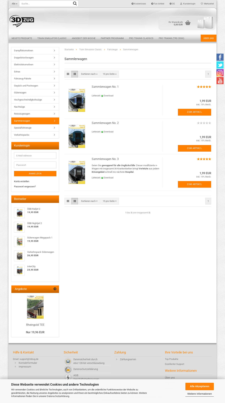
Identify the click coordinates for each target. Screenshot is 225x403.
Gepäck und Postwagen (26, 85)
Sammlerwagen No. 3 (105, 159)
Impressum (25, 366)
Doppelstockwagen (24, 57)
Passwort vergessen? (25, 186)
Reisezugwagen (22, 113)
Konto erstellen (21, 181)
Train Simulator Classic (51, 38)
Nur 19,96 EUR (35, 332)
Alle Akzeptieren (199, 386)
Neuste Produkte (22, 38)
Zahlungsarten (128, 359)
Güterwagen (20, 92)
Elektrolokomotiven (23, 64)
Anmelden (35, 173)
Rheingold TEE (35, 324)
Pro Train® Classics (141, 38)
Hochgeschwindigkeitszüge (28, 99)
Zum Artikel (194, 112)
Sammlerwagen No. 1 (105, 86)
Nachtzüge (19, 106)
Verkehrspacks (21, 135)
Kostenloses (139, 3)
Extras (17, 71)
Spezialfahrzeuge (22, 127)
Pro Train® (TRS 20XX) (171, 38)
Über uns (208, 38)
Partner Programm (112, 38)
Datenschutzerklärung (58, 396)
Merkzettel (207, 3)
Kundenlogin (187, 3)
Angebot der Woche (83, 38)
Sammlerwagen (22, 120)
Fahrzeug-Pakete (22, 78)
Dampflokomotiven (23, 50)
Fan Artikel (157, 3)
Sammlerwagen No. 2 (105, 123)
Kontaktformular (28, 362)
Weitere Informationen (199, 393)
